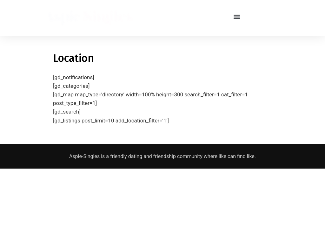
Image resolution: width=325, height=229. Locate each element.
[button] (237, 16)
